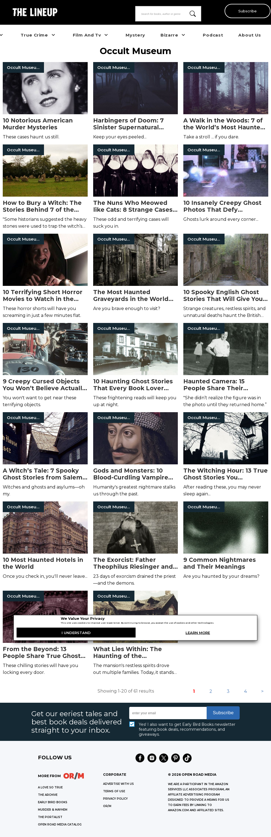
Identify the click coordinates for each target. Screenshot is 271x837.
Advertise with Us (118, 784)
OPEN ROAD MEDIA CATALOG (60, 824)
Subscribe (246, 11)
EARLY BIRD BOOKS (52, 802)
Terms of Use (114, 791)
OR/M (107, 806)
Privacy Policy (115, 798)
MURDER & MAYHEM (52, 809)
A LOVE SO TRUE (50, 787)
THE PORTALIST (50, 817)
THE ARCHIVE (47, 795)
